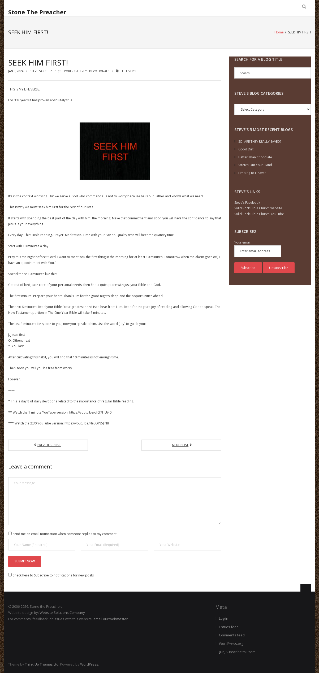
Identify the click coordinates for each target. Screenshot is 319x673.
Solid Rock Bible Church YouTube (259, 214)
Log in (223, 618)
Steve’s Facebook (247, 202)
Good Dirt (245, 149)
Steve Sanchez (41, 71)
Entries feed (229, 626)
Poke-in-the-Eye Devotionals (86, 71)
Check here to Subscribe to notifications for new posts (51, 575)
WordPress (89, 664)
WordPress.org (231, 643)
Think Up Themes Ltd (41, 664)
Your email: (242, 242)
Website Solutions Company (62, 612)
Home (279, 32)
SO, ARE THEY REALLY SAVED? (259, 141)
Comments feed (232, 635)
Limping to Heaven (252, 173)
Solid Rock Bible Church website (258, 208)
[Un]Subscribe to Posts (237, 651)
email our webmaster (110, 618)
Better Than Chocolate (255, 157)
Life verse (129, 71)
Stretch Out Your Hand (255, 165)
